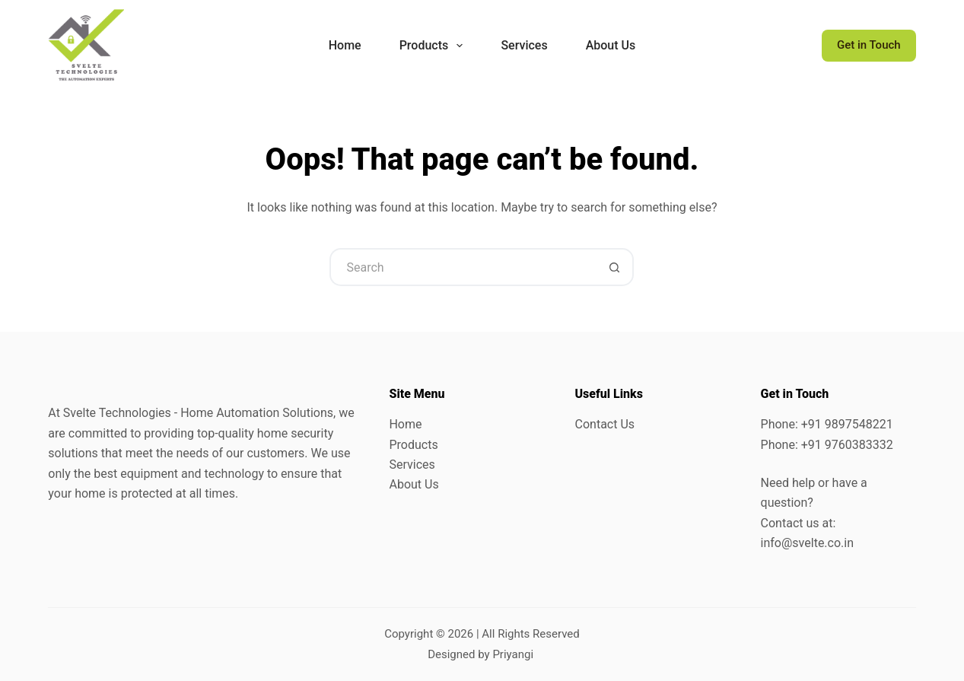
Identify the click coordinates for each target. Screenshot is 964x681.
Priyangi (512, 654)
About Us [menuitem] (611, 45)
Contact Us (605, 424)
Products (413, 445)
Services (411, 464)
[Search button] (615, 267)
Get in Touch (869, 45)
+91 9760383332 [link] (847, 445)
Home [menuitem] (345, 45)
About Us (413, 484)
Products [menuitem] (434, 46)
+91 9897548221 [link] (847, 424)
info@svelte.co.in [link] (807, 543)
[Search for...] (462, 267)
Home (405, 424)
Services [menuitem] (524, 45)
